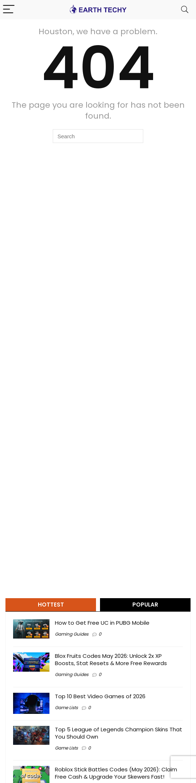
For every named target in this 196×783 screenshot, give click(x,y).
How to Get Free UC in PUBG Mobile (102, 623)
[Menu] (8, 9)
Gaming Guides (71, 634)
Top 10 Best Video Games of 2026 (100, 696)
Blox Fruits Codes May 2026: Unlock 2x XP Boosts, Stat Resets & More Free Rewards (111, 659)
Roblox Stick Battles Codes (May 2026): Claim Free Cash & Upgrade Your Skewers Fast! (116, 773)
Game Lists (66, 707)
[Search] (184, 9)
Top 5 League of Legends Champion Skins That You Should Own (118, 733)
